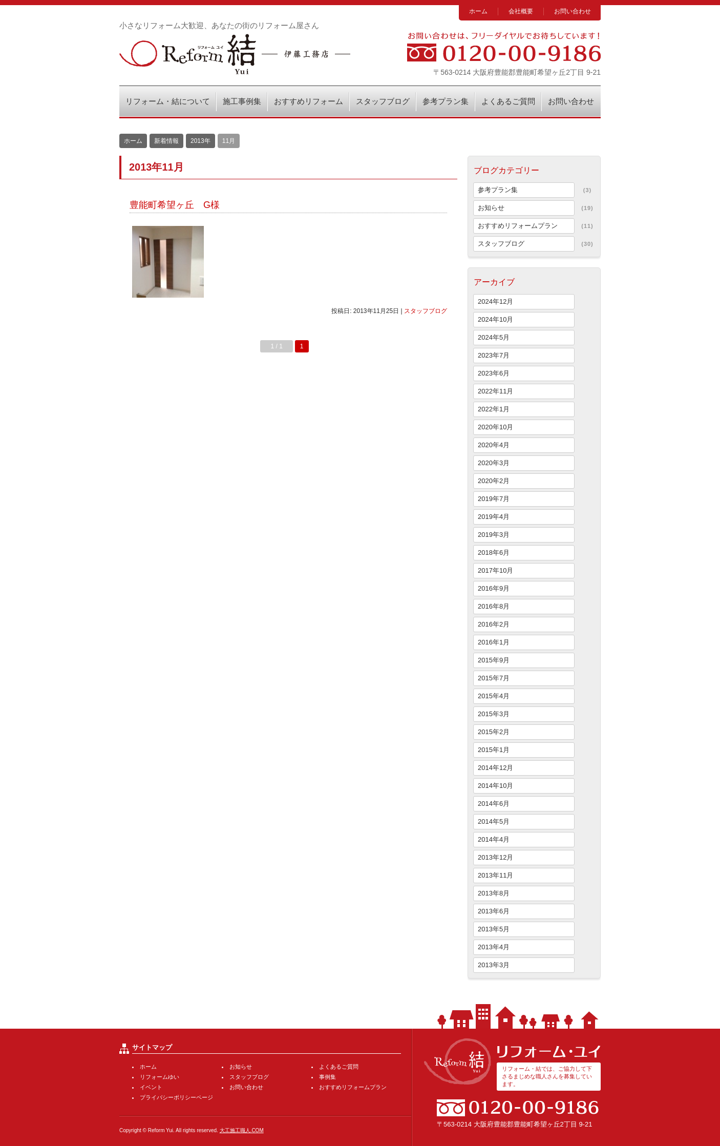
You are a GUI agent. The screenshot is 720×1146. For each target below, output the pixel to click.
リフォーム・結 (234, 54)
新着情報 (166, 140)
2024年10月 (495, 319)
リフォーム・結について (167, 101)
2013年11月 (495, 875)
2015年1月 (494, 750)
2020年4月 (494, 445)
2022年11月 (495, 391)
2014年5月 (494, 821)
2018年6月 (494, 552)
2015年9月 (494, 660)
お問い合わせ (572, 11)
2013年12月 (495, 857)
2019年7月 (494, 499)
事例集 (327, 1077)
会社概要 (521, 11)
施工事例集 (242, 101)
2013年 (200, 140)
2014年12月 (495, 768)
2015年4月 (494, 696)
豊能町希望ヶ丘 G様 (175, 205)
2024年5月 (494, 337)
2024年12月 (495, 301)
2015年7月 (494, 678)
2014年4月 (494, 839)
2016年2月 (494, 624)
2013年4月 (494, 947)
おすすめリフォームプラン (518, 226)
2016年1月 (494, 642)
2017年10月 (495, 570)
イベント (151, 1087)
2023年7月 (494, 355)
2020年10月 (495, 427)
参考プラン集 (445, 101)
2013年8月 (494, 893)
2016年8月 (494, 606)
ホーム (478, 11)
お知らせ (491, 208)
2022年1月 (494, 409)
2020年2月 (494, 481)
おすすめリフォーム (308, 101)
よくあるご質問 (508, 101)
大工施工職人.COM (242, 1130)
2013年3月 (494, 965)
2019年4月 (494, 516)
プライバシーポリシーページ (176, 1097)
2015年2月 (494, 732)
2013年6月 (494, 911)
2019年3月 (494, 534)
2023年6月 (494, 373)
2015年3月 (494, 714)
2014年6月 (494, 803)
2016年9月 (494, 588)
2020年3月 (494, 463)
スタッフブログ (383, 101)
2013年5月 (494, 929)
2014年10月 (495, 785)
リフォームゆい (159, 1077)
